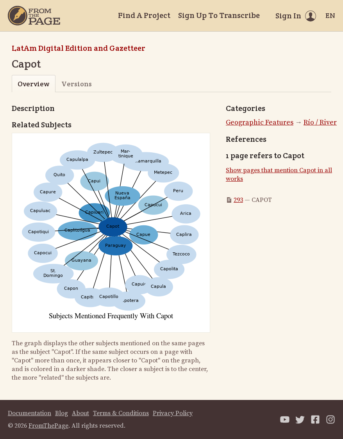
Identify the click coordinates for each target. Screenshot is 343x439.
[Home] (34, 15)
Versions (76, 83)
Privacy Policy (173, 413)
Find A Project (144, 15)
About (80, 413)
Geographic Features (259, 122)
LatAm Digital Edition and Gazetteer (78, 48)
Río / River (320, 122)
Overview (33, 83)
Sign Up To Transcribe (219, 15)
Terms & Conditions (121, 413)
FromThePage (48, 426)
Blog (61, 413)
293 (238, 200)
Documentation (29, 413)
